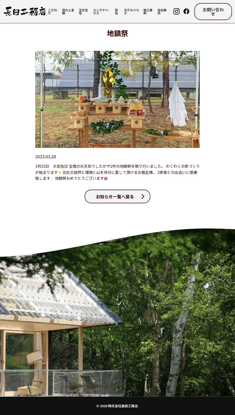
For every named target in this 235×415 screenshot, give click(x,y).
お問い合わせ (213, 11)
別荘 (116, 11)
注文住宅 (83, 11)
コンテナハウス (100, 11)
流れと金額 (68, 11)
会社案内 (162, 11)
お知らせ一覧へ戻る (115, 196)
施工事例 (148, 11)
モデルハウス (131, 11)
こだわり (52, 11)
